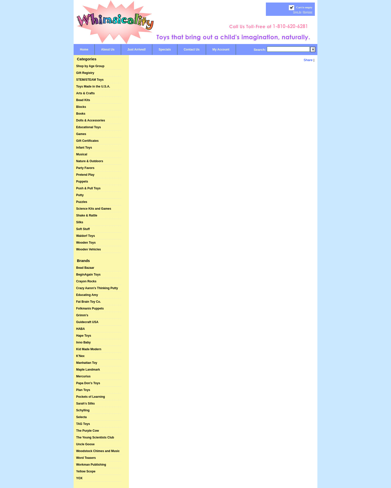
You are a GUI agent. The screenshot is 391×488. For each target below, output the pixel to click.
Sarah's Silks (85, 403)
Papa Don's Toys (88, 383)
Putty (80, 195)
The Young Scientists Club (95, 437)
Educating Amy (87, 295)
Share (308, 60)
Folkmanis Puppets (90, 308)
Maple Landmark (88, 369)
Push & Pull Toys (88, 188)
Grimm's (82, 315)
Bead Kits (83, 100)
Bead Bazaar (85, 268)
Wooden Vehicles (88, 249)
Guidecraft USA (87, 322)
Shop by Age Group (90, 66)
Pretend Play (85, 174)
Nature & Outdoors (89, 161)
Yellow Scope (85, 471)
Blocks (81, 107)
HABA (80, 329)
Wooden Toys (86, 242)
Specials (165, 49)
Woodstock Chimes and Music (98, 451)
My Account (220, 49)
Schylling (82, 410)
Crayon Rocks (86, 281)
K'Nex (80, 356)
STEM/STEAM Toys (90, 79)
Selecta (81, 417)
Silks (79, 222)
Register (307, 11)
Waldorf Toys (85, 236)
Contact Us (192, 49)
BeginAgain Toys (88, 274)
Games (81, 134)
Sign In (297, 11)
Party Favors (85, 168)
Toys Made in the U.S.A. (93, 86)
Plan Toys (83, 390)
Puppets (82, 181)
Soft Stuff (83, 229)
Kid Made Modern (88, 349)
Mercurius (83, 376)
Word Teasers (86, 458)
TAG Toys (83, 424)
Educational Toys (88, 127)
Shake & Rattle (86, 215)
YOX (79, 478)
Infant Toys (84, 147)
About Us (107, 49)
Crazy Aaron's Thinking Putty (97, 288)
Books (80, 113)
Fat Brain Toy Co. (88, 301)
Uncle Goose (85, 444)
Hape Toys (83, 335)
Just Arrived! (136, 49)
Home (84, 49)
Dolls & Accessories (90, 120)
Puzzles (81, 202)
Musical (81, 154)
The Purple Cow (87, 430)
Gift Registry (85, 73)
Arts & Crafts (85, 93)
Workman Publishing (91, 464)
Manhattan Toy (86, 363)
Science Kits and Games (93, 208)
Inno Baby (83, 342)
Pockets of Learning (90, 396)
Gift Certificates (87, 141)
